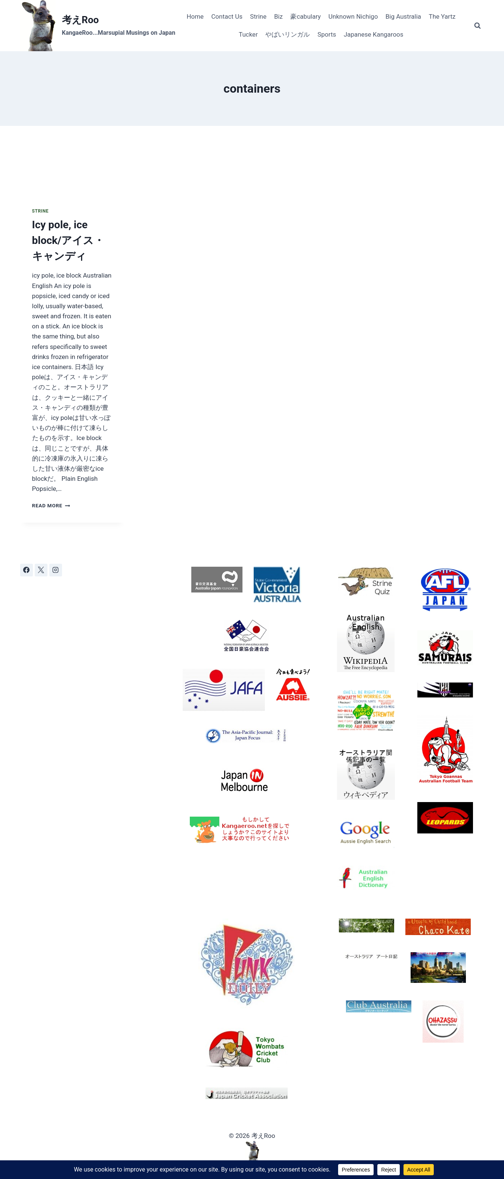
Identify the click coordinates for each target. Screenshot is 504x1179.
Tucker (248, 34)
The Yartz (442, 16)
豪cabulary (305, 16)
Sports (327, 34)
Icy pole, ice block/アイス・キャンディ (68, 240)
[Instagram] (55, 570)
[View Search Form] (477, 26)
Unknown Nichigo (353, 16)
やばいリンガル (287, 34)
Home (195, 16)
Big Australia (403, 16)
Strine (258, 16)
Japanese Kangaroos (373, 34)
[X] (41, 570)
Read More (51, 505)
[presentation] (72, 161)
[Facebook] (26, 570)
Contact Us (226, 16)
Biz (278, 16)
